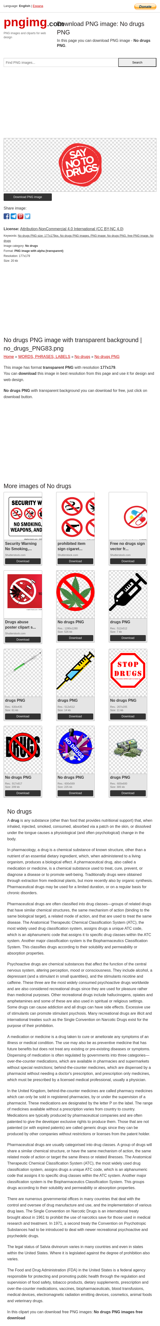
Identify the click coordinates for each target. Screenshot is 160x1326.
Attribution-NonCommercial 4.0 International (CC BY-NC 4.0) (71, 229)
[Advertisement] (80, 104)
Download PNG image (27, 197)
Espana (38, 6)
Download (22, 561)
